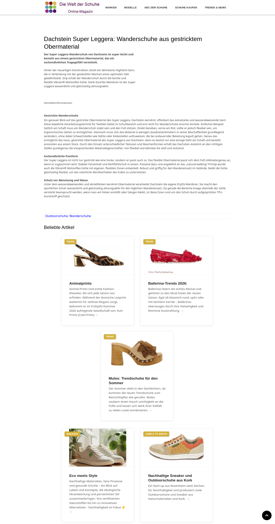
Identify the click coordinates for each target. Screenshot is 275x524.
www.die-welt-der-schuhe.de (156, 519)
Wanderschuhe (80, 216)
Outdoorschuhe (56, 216)
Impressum (154, 484)
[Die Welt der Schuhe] (73, 7)
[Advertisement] (166, 76)
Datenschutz (155, 490)
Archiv (92, 484)
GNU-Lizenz (154, 495)
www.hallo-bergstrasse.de (132, 519)
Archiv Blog (95, 500)
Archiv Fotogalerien (100, 495)
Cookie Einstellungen (160, 500)
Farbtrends (95, 490)
